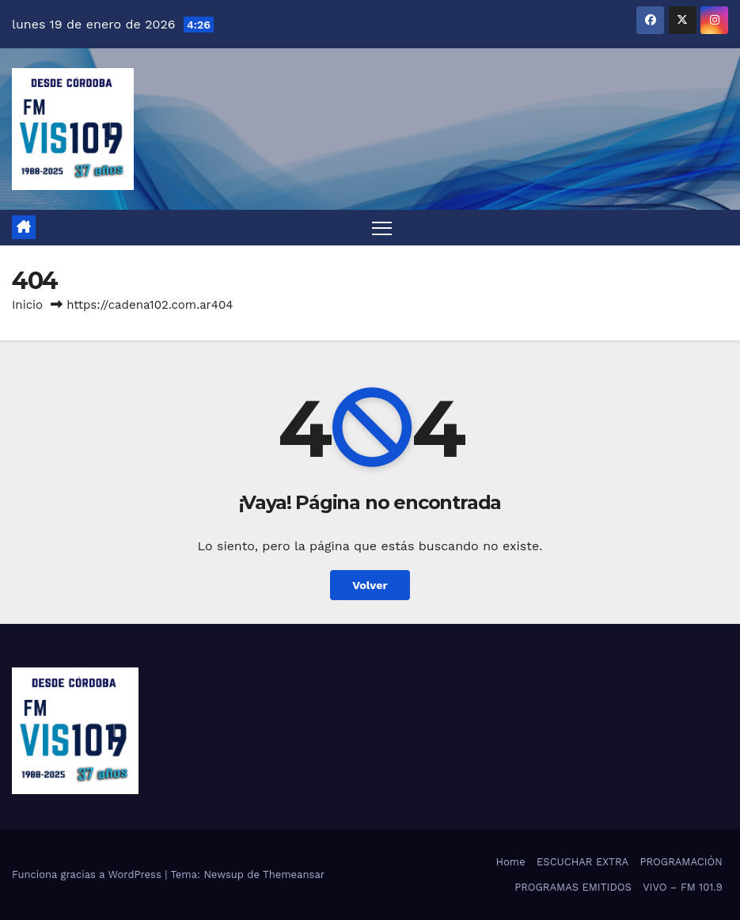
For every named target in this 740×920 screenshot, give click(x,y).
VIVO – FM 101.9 (683, 887)
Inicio (27, 305)
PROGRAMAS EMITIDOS (573, 887)
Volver (370, 585)
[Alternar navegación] (381, 227)
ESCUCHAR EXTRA (582, 862)
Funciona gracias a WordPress (88, 874)
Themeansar (293, 874)
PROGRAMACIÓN (681, 862)
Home (511, 862)
